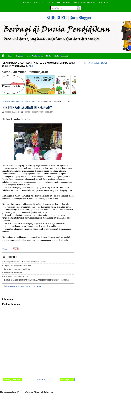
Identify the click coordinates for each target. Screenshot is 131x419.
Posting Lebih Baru (12, 379)
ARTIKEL (11, 101)
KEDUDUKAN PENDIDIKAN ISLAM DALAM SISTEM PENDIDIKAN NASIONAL (36, 280)
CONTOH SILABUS (23, 101)
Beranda (27, 2)
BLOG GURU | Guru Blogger (69, 17)
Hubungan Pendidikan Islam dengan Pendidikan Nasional (25, 262)
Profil (10, 56)
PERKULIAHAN (63, 2)
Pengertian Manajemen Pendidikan (17, 269)
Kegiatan (19, 56)
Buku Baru (103, 2)
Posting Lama (67, 379)
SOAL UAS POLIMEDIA (84, 2)
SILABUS (35, 101)
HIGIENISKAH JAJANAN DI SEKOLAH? (27, 107)
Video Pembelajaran (35, 56)
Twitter (50, 2)
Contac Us (38, 2)
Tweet (5, 249)
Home (4, 101)
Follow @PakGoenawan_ (96, 63)
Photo (48, 56)
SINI (31, 66)
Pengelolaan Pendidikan (13, 273)
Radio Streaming (61, 56)
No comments (48, 112)
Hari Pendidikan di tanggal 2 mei (16, 276)
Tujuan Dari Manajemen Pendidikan (17, 265)
